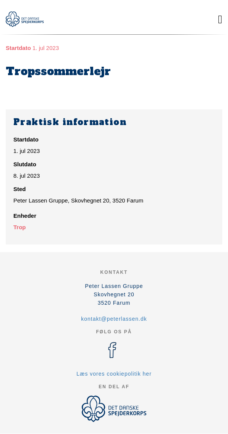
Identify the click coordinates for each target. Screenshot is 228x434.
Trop (19, 227)
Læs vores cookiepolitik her (114, 374)
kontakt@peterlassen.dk (114, 319)
